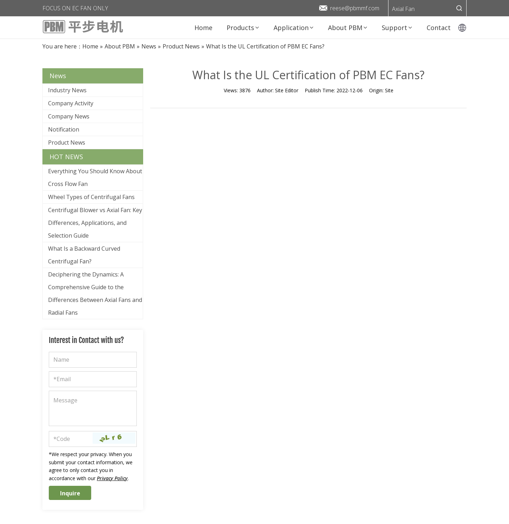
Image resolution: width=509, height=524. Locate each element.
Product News (66, 142)
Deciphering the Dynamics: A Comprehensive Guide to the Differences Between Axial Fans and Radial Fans (95, 293)
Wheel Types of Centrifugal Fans (91, 197)
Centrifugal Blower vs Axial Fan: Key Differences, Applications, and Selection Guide (95, 222)
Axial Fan (403, 9)
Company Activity (70, 103)
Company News (68, 116)
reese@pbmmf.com (354, 8)
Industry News (67, 90)
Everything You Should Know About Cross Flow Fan (95, 177)
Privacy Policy (112, 478)
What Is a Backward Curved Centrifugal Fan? (84, 255)
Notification (63, 129)
